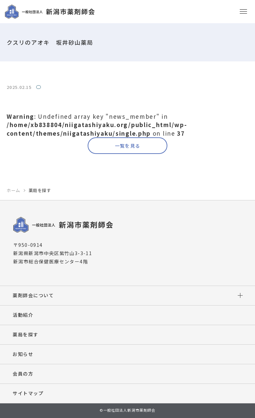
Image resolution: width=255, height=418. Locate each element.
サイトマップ (28, 393)
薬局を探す (26, 334)
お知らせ (23, 354)
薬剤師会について (33, 295)
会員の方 (23, 373)
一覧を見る (127, 145)
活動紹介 (23, 315)
